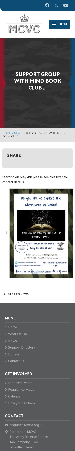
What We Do (17, 334)
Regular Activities (21, 389)
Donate (13, 354)
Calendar (15, 396)
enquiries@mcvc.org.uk (26, 425)
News (18, 133)
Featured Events (20, 383)
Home (6, 133)
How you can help (21, 403)
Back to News (18, 294)
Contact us (16, 361)
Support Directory (21, 347)
